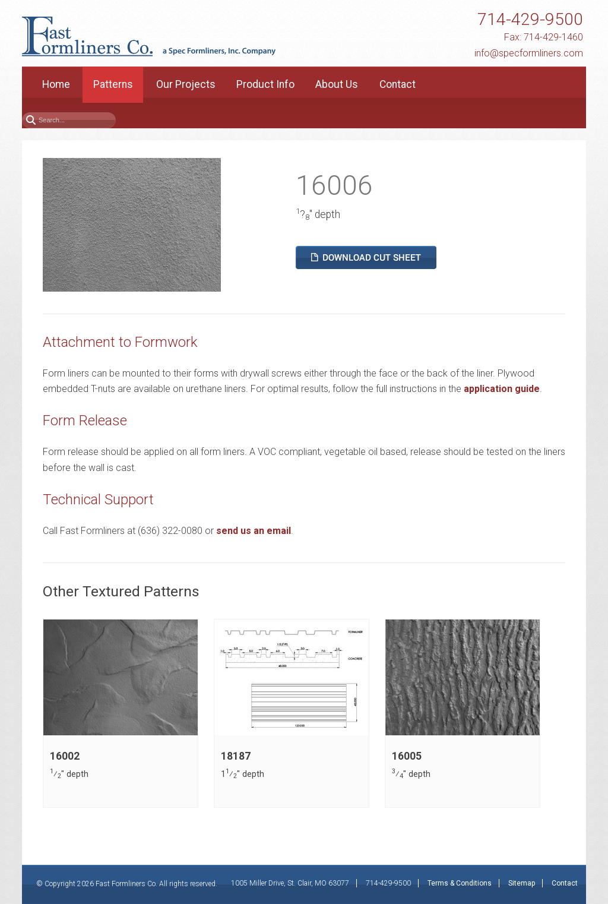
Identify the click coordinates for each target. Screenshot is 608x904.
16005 (407, 756)
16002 (65, 756)
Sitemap (521, 883)
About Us (336, 84)
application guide (502, 388)
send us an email (253, 530)
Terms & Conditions (460, 883)
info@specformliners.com (528, 53)
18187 (236, 756)
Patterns (113, 84)
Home (56, 84)
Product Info (265, 84)
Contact (397, 84)
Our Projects (186, 84)
